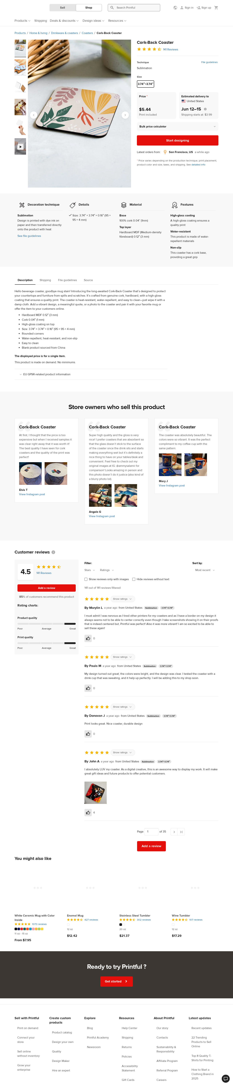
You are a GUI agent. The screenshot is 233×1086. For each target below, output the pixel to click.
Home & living (38, 33)
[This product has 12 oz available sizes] (90, 929)
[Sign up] (203, 7)
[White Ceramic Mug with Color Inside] (38, 887)
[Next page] (174, 831)
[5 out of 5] (38, 924)
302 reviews (144, 919)
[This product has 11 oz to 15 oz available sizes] (38, 934)
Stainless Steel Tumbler (134, 915)
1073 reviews (39, 924)
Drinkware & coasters (64, 33)
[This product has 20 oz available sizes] (142, 929)
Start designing (177, 140)
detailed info (198, 164)
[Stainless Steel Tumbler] (142, 887)
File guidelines (209, 62)
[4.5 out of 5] (90, 920)
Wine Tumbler (181, 915)
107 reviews (196, 919)
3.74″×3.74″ (145, 84)
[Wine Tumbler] (195, 887)
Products (20, 33)
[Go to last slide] (33, 115)
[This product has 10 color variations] (38, 929)
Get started (117, 981)
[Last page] (181, 831)
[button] (177, 126)
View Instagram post (32, 494)
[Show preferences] (175, 7)
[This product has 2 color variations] (142, 924)
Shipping (45, 280)
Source (88, 280)
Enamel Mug (75, 915)
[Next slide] (125, 115)
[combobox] (91, 570)
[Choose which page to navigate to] (151, 831)
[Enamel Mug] (90, 887)
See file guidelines (29, 236)
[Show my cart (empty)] (216, 7)
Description (25, 280)
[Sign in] (186, 7)
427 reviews (91, 919)
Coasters (87, 33)
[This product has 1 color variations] (90, 924)
